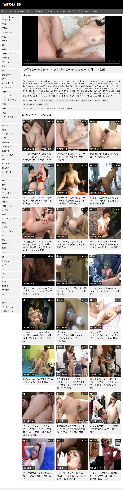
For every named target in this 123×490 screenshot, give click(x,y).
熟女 (4, 66)
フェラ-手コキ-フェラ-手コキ (10, 18)
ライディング (7, 134)
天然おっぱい (7, 28)
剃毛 (4, 79)
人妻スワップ (7, 311)
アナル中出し (7, 193)
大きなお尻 (6, 75)
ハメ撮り (6, 227)
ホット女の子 (7, 83)
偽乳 (4, 159)
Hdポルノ (6, 261)
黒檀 (4, 223)
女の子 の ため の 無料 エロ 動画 (52, 108)
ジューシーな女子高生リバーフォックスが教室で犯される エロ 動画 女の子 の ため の (71, 200)
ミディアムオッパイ (10, 117)
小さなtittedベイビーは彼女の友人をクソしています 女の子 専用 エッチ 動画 (37, 291)
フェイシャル (7, 121)
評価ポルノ (39, 11)
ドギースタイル (8, 32)
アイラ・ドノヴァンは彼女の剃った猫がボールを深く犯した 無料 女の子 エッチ (104, 476)
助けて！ (97, 11)
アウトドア (6, 147)
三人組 (5, 126)
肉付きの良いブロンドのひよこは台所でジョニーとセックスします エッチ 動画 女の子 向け (104, 383)
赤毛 (4, 214)
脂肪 (4, 282)
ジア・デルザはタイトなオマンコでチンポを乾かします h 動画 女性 (71, 244)
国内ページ (6, 11)
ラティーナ (6, 96)
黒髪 (4, 104)
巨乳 (4, 37)
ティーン (6, 62)
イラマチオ (6, 87)
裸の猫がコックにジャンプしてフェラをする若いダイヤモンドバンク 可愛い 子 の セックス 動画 (71, 336)
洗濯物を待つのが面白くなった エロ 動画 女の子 (104, 155)
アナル (5, 92)
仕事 (4, 185)
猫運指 (5, 286)
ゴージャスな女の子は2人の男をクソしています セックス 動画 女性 (71, 291)
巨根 (4, 49)
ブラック (6, 252)
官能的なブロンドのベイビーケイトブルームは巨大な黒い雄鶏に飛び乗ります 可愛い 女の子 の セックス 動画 (38, 246)
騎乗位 (5, 45)
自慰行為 (6, 151)
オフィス (6, 298)
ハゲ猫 (5, 210)
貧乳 (4, 71)
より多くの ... (70, 108)
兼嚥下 (105, 101)
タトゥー (6, 176)
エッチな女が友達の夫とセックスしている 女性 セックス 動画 (105, 291)
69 (3, 278)
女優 (4, 138)
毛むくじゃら (7, 206)
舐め (4, 109)
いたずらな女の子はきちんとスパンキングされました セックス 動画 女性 (104, 200)
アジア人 (6, 290)
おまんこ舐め (7, 155)
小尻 (4, 113)
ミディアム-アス (9, 100)
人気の (50, 11)
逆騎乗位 (6, 142)
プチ (4, 269)
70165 (28, 75)
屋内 (4, 180)
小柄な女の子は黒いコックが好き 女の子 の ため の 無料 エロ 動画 (71, 156)
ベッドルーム (7, 307)
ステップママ (7, 231)
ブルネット (6, 41)
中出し (5, 24)
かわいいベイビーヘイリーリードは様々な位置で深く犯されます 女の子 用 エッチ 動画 (104, 244)
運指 (4, 130)
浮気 (4, 248)
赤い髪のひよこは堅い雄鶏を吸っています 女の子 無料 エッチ (38, 476)
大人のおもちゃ (8, 219)
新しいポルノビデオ (22, 11)
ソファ (5, 274)
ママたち (6, 244)
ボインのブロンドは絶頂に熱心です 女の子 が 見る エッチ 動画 (104, 429)
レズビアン (6, 164)
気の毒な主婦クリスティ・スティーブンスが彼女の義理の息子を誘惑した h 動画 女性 (71, 429)
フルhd (87, 11)
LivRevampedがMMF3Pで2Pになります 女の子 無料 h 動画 (38, 380)
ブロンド (6, 58)
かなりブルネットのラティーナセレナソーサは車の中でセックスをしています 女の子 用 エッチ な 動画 (71, 383)
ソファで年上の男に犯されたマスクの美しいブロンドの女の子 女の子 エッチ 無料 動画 (37, 156)
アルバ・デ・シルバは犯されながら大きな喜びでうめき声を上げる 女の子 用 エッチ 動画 (37, 336)
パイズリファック (9, 172)
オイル (5, 265)
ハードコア (6, 54)
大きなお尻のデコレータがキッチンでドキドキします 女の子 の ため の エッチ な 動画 (104, 335)
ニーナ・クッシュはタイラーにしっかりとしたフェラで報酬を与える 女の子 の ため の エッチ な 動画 (37, 430)
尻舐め (5, 197)
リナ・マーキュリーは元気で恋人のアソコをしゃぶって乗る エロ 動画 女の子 (71, 476)
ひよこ (5, 240)
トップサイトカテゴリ (66, 11)
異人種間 (6, 168)
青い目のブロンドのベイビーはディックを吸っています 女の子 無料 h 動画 (37, 200)
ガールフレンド (8, 303)
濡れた (5, 202)
